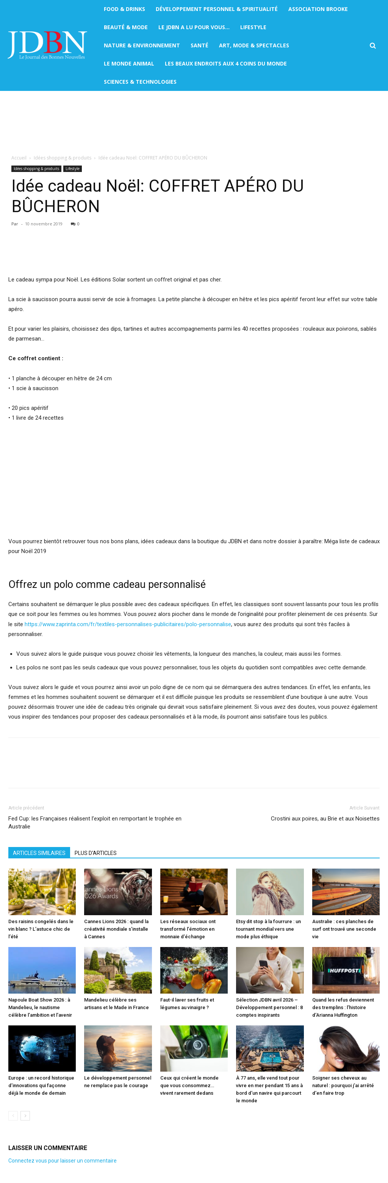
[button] (372, 45)
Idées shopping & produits (62, 158)
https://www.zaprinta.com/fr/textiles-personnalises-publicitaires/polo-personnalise (128, 624)
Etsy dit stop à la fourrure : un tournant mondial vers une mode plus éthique (268, 929)
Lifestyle (73, 168)
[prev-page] (13, 1115)
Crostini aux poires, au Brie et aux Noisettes (325, 818)
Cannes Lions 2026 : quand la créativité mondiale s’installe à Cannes (116, 929)
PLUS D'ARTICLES (96, 853)
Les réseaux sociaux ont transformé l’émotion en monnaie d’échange (188, 929)
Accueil (19, 158)
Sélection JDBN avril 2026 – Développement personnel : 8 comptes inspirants (269, 1007)
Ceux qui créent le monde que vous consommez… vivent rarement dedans (189, 1085)
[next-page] (25, 1115)
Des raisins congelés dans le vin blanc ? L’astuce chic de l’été (41, 929)
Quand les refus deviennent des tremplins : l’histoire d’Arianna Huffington (343, 1007)
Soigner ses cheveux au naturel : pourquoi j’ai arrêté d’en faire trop (343, 1085)
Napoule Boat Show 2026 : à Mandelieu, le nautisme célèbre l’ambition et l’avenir (40, 1007)
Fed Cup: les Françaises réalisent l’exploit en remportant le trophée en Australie (94, 822)
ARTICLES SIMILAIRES (39, 853)
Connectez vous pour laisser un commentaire (62, 1161)
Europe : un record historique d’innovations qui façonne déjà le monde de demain (41, 1085)
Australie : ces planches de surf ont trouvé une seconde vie (344, 929)
